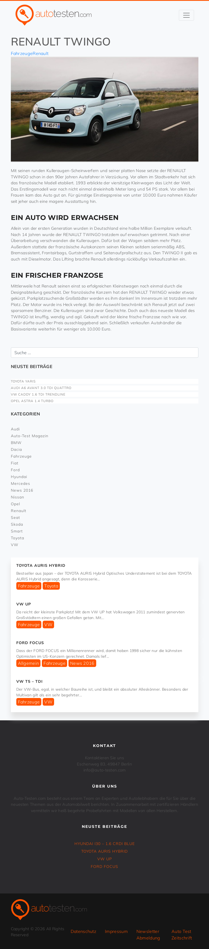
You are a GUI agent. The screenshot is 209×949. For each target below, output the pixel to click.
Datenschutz (83, 931)
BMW (16, 442)
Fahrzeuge (22, 53)
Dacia (16, 449)
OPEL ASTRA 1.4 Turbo (32, 401)
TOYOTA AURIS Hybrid (40, 565)
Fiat (14, 463)
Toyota (17, 537)
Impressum (116, 931)
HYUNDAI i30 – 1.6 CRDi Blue (104, 843)
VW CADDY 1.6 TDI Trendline (38, 394)
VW (14, 544)
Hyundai (19, 476)
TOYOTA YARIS (23, 381)
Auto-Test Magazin (29, 435)
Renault (40, 53)
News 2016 (22, 490)
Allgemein (28, 663)
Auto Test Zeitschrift (181, 935)
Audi (15, 429)
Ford (15, 469)
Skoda (17, 524)
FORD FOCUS (30, 642)
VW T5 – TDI (29, 681)
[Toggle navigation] (186, 15)
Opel (15, 503)
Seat (15, 517)
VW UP (23, 604)
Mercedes (20, 483)
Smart (17, 531)
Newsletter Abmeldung (148, 935)
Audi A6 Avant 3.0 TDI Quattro (41, 388)
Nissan (17, 497)
